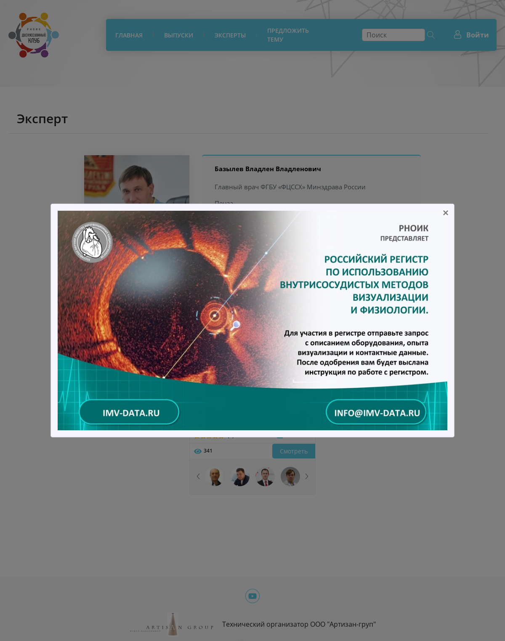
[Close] (445, 212)
